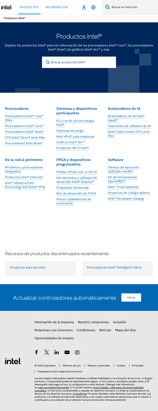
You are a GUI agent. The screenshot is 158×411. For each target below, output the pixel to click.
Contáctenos (86, 330)
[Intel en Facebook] (36, 353)
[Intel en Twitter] (46, 353)
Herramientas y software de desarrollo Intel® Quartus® (76, 180)
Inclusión (119, 322)
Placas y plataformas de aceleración (73, 201)
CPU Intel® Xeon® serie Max (25, 137)
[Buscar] (107, 7)
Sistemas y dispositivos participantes (76, 111)
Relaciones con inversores (54, 330)
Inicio (131, 297)
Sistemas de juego (70, 131)
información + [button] (57, 7)
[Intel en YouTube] (67, 353)
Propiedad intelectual (72, 188)
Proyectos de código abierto (129, 193)
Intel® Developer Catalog (126, 199)
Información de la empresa (54, 322)
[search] (48, 62)
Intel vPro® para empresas (75, 136)
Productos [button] (29, 7)
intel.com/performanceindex (53, 387)
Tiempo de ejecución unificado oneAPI (123, 169)
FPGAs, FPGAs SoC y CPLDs (76, 172)
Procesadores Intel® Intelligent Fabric (114, 267)
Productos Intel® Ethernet (24, 177)
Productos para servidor (28, 267)
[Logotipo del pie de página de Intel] (13, 361)
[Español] (93, 7)
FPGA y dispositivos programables (73, 162)
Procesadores (17, 108)
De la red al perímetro (24, 159)
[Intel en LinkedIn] (56, 353)
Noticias (105, 330)
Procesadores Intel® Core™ (24, 126)
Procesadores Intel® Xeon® (24, 132)
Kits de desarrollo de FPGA (76, 193)
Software (115, 159)
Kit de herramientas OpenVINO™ (122, 179)
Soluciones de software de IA (129, 126)
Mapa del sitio (125, 330)
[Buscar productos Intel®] (79, 62)
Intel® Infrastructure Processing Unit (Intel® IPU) (25, 185)
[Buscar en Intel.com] (134, 7)
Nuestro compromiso (93, 322)
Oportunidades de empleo (54, 338)
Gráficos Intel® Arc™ (70, 142)
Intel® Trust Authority (123, 187)
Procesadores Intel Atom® (24, 143)
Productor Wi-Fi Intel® (72, 148)
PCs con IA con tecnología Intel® (75, 123)
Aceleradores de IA (124, 108)
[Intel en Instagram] (77, 353)
